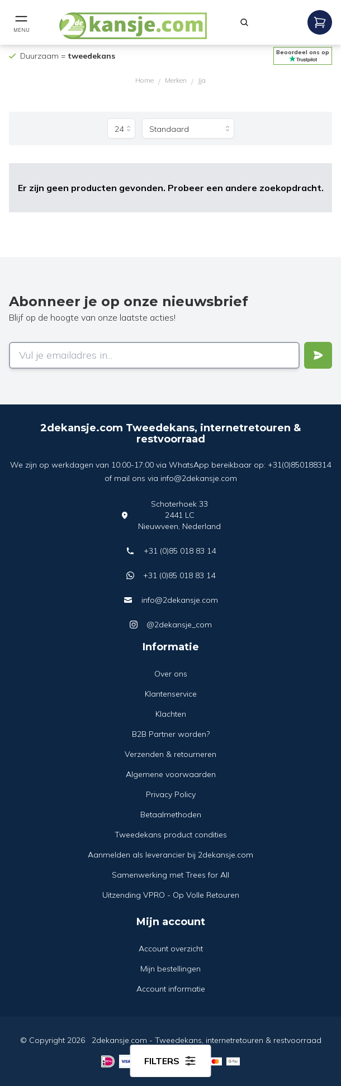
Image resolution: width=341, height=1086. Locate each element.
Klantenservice (171, 694)
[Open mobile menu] (21, 22)
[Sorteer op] (188, 128)
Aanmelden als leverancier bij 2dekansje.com (170, 855)
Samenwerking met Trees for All (170, 875)
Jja (202, 80)
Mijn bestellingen (170, 969)
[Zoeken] (244, 22)
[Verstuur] (318, 355)
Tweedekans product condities (171, 835)
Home (144, 80)
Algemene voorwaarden (171, 774)
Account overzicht (171, 949)
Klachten (170, 714)
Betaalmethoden (170, 814)
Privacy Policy (171, 794)
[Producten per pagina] (121, 128)
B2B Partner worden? (171, 734)
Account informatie (170, 989)
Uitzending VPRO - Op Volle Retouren (170, 895)
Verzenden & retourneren (170, 754)
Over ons (170, 674)
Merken (176, 80)
